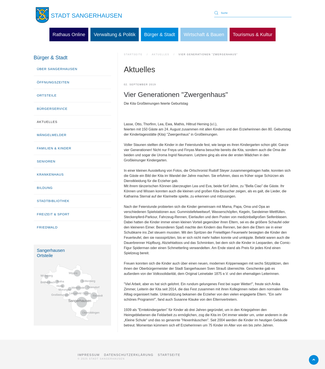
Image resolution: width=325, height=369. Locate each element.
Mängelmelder (52, 135)
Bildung (45, 188)
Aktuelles (47, 122)
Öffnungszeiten (53, 82)
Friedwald (47, 227)
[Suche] (252, 13)
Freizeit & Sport (53, 214)
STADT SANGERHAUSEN (86, 15)
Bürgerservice (52, 108)
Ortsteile (47, 95)
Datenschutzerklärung (128, 355)
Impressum (89, 355)
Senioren (46, 161)
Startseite (169, 355)
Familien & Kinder (54, 148)
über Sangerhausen (57, 69)
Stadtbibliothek (53, 201)
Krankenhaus (50, 174)
